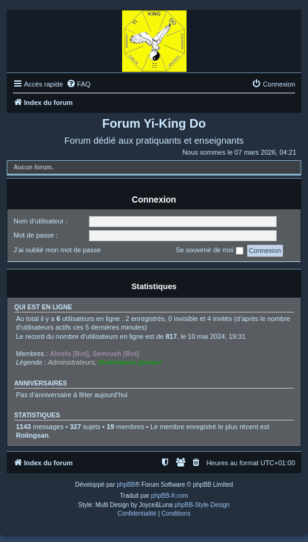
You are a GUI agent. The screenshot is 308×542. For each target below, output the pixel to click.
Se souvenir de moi (209, 250)
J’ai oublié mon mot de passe (57, 250)
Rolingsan (32, 435)
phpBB (126, 484)
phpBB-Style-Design (201, 504)
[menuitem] (78, 84)
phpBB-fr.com (169, 495)
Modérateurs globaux (130, 362)
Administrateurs (71, 362)
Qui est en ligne (43, 307)
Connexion (154, 199)
